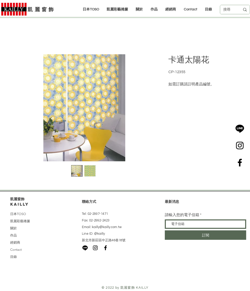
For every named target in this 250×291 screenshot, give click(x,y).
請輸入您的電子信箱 (182, 215)
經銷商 (15, 242)
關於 (13, 228)
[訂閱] (205, 235)
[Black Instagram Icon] (240, 145)
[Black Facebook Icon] (240, 162)
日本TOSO (18, 214)
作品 (13, 235)
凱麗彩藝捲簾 (20, 221)
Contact (16, 250)
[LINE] (240, 128)
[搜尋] (227, 9)
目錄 (13, 257)
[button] (170, 9)
